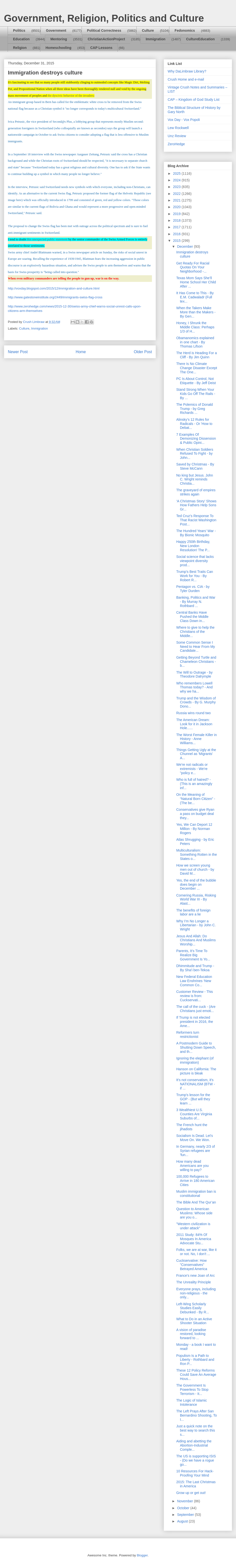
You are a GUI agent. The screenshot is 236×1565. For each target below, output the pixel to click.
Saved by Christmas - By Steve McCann (195, 466)
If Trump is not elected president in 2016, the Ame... (194, 1021)
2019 (177, 214)
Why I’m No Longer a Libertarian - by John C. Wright (196, 925)
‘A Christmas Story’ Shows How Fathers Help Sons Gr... (196, 505)
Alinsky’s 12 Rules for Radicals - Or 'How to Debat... (194, 424)
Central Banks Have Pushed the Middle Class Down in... (192, 616)
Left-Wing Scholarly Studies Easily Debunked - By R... (192, 1308)
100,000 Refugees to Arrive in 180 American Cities (195, 1180)
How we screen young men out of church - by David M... (195, 869)
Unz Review (177, 136)
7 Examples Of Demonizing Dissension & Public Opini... (196, 439)
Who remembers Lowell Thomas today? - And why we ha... (194, 687)
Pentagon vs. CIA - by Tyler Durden (192, 589)
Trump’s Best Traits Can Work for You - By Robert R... (194, 576)
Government (56, 30)
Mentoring (58, 39)
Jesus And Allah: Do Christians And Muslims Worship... (196, 940)
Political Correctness (104, 30)
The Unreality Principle (193, 1282)
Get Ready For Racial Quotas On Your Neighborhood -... (192, 267)
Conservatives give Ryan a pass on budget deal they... (195, 814)
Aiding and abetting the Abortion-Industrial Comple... (193, 1445)
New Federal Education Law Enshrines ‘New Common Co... (194, 981)
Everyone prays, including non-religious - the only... (196, 1293)
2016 (177, 234)
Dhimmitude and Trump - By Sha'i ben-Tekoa (195, 968)
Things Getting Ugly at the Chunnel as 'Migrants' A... (196, 754)
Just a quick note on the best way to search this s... (195, 1430)
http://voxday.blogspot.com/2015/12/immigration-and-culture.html (54, 288)
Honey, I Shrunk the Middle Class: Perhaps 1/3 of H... (195, 327)
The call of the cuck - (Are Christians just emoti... (196, 1009)
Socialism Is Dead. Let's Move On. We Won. (194, 1138)
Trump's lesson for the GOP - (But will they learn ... (193, 1099)
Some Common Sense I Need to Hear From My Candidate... (195, 646)
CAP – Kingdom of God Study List (194, 99)
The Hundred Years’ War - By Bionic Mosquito (196, 533)
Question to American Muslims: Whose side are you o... (194, 1213)
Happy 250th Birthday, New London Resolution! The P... (193, 546)
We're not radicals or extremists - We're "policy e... (192, 769)
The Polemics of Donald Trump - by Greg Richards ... (194, 409)
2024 (177, 180)
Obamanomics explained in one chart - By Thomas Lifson (195, 342)
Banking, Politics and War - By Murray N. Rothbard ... (195, 601)
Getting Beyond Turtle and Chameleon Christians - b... (196, 661)
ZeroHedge (176, 144)
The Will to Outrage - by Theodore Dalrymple (194, 674)
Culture (148, 30)
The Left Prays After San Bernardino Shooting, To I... (196, 1415)
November (185, 1501)
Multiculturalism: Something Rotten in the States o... (196, 854)
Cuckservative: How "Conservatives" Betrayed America (191, 1265)
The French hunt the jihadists (191, 1127)
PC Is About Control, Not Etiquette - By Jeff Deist (196, 381)
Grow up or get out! (191, 1493)
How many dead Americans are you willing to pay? (192, 1165)
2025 (177, 173)
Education (21, 39)
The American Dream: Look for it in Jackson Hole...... (194, 724)
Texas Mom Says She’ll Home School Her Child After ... (196, 282)
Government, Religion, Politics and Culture (104, 18)
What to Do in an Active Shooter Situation (194, 1321)
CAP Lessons (101, 48)
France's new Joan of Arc (195, 1275)
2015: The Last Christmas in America (196, 1484)
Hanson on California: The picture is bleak (196, 1071)
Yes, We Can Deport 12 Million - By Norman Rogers (194, 829)
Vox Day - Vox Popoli (184, 120)
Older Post (143, 352)
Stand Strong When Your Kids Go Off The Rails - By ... (195, 394)
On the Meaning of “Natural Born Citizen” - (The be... (195, 799)
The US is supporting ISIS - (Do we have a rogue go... (196, 1460)
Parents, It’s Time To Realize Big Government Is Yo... (193, 955)
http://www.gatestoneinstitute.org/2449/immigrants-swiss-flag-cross (55, 297)
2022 (177, 194)
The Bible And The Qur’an (196, 1202)
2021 (177, 200)
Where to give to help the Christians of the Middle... (195, 631)
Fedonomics (185, 30)
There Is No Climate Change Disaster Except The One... (196, 368)
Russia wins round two (193, 713)
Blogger (142, 1555)
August (183, 1521)
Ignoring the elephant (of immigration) (195, 1060)
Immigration (155, 39)
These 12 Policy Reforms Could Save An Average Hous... (196, 1374)
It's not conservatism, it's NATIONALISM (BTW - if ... (195, 1084)
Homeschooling (58, 48)
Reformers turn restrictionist (187, 1034)
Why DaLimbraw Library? (187, 71)
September (186, 1515)
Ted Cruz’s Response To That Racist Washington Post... (196, 520)
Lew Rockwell (178, 128)
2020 (177, 207)
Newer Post (18, 352)
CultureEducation (200, 39)
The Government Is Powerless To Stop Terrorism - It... (192, 1389)
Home (81, 352)
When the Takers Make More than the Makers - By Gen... (196, 312)
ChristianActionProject (106, 39)
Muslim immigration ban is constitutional (196, 1193)
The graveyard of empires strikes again (196, 492)
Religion (20, 48)
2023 (177, 187)
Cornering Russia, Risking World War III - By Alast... (196, 899)
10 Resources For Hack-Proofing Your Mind (195, 1473)
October (183, 1508)
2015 (177, 241)
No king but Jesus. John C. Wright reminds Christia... (194, 479)
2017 (177, 227)
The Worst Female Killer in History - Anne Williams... (196, 739)
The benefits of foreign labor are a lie (193, 912)
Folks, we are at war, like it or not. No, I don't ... (196, 1252)
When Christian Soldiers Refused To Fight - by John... (194, 454)
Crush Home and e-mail (186, 79)
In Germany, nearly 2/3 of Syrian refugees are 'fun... (195, 1151)
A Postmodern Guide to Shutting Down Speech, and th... (196, 1047)
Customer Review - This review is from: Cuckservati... (194, 996)
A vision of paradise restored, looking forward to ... (191, 1334)
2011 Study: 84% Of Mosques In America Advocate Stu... (193, 1239)
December (185, 246)
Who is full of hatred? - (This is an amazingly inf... (194, 784)
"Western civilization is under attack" (193, 1226)
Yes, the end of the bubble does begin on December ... (196, 884)
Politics (19, 30)
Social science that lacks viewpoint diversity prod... (195, 561)
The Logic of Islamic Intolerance (191, 1402)
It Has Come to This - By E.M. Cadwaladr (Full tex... (195, 297)
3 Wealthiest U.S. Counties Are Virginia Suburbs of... (194, 1114)
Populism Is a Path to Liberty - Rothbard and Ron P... (195, 1360)
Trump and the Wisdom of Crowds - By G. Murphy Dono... (196, 702)
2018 (177, 220)
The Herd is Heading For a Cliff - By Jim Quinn (196, 355)
